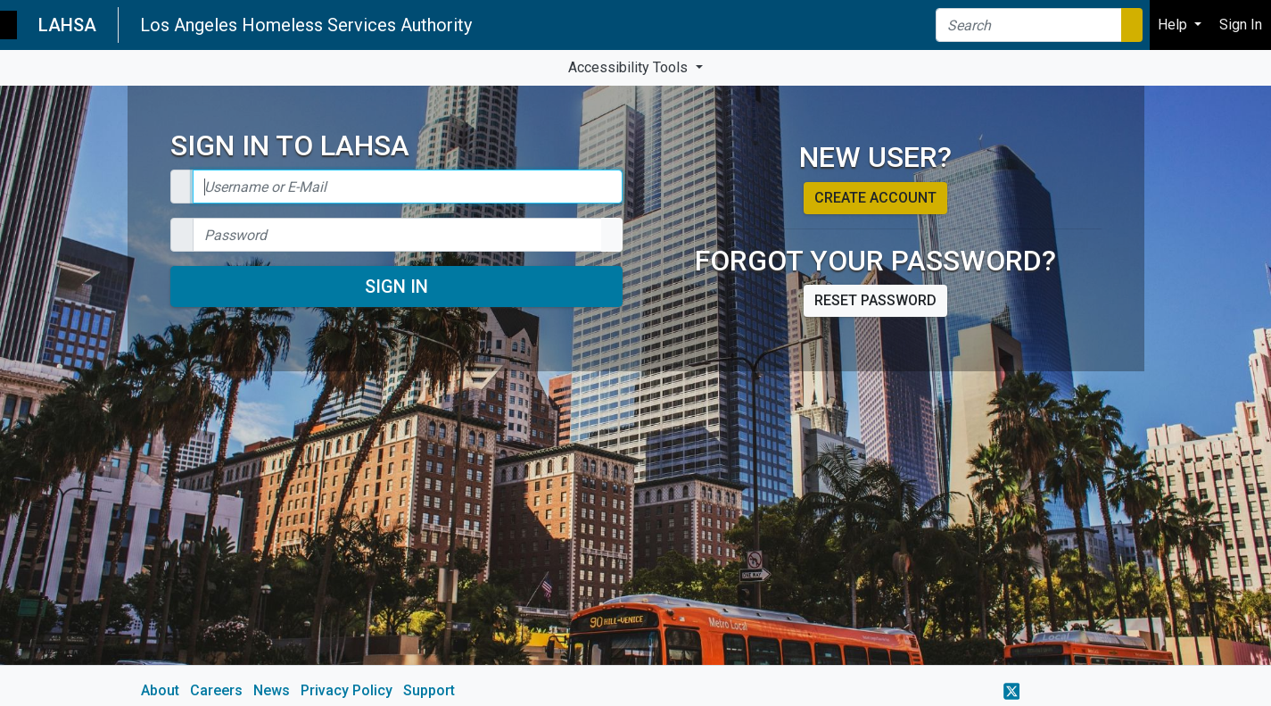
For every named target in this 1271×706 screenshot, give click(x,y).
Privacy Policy (346, 690)
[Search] (1029, 25)
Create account (875, 197)
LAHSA (67, 25)
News (271, 690)
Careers (216, 690)
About (160, 690)
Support (429, 690)
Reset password (875, 300)
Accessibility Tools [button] (629, 67)
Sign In (396, 286)
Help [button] (1174, 24)
